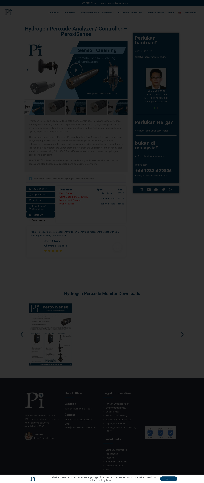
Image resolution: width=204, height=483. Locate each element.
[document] (102, 241)
